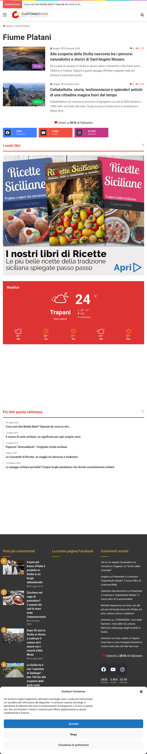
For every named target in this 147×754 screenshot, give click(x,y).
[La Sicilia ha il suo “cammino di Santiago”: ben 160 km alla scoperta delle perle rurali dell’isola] (13, 670)
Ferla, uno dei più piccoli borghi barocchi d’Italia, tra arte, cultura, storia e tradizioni (121, 609)
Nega (73, 734)
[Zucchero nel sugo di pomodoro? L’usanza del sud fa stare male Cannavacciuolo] (13, 598)
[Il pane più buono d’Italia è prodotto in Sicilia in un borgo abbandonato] (13, 567)
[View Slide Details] (73, 215)
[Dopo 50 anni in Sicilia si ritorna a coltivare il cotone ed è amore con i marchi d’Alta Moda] (13, 635)
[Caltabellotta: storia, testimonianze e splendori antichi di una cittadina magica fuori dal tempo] (24, 94)
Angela (56, 48)
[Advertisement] (73, 377)
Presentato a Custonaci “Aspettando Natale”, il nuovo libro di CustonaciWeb (121, 580)
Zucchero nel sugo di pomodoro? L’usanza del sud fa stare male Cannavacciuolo (36, 604)
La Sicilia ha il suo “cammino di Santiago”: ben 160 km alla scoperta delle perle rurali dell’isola (36, 677)
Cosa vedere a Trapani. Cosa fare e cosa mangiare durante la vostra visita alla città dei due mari (121, 642)
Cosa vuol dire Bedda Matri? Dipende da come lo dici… (53, 4)
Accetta (73, 724)
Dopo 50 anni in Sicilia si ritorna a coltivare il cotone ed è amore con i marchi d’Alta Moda (36, 642)
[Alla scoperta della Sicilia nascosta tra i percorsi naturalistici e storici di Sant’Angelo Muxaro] (24, 59)
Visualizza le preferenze (73, 745)
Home (7, 26)
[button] (141, 692)
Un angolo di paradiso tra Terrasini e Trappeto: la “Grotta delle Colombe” (120, 566)
